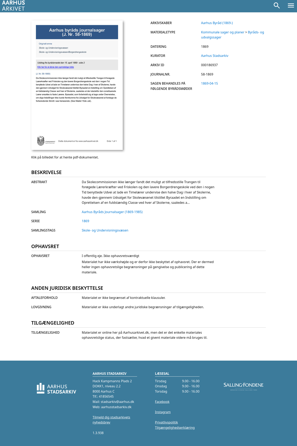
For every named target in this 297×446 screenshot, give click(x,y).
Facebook (162, 401)
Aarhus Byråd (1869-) (217, 23)
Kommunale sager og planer (222, 32)
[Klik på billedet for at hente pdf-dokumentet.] (77, 149)
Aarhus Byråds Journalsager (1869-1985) (112, 212)
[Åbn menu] (291, 6)
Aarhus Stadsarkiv (214, 55)
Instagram (163, 412)
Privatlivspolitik (166, 422)
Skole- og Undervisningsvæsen (105, 230)
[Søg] (277, 6)
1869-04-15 (209, 83)
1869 (85, 221)
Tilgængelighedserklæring (175, 427)
